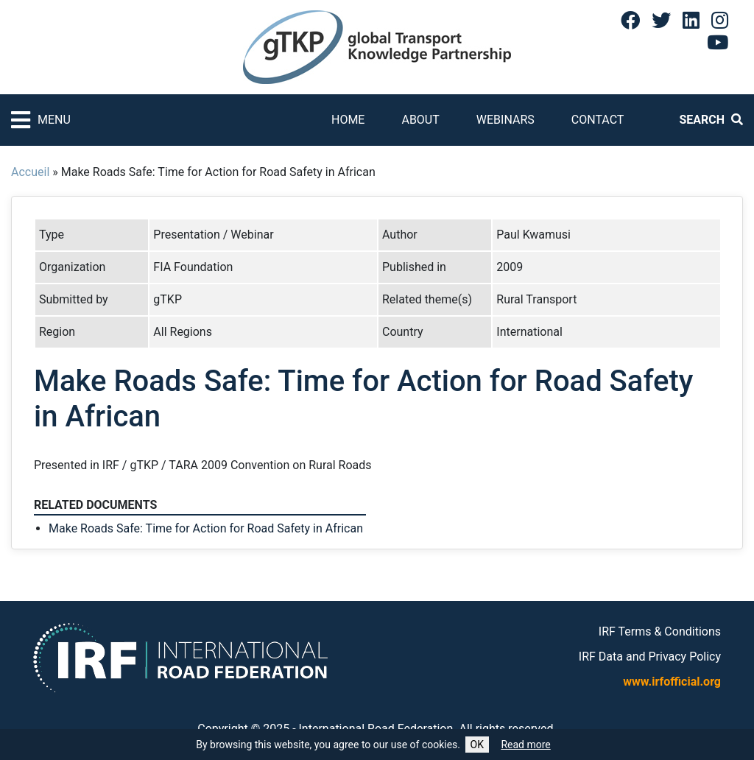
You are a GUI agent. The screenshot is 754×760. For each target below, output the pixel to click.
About (420, 120)
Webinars (505, 120)
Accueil (30, 172)
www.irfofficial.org (672, 682)
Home (347, 120)
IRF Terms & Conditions (660, 631)
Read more (525, 744)
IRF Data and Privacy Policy (650, 657)
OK (477, 744)
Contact (597, 120)
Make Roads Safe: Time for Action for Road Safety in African (206, 528)
